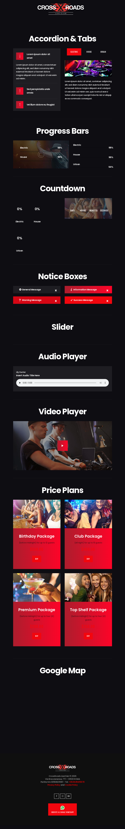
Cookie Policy (71, 787)
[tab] (74, 52)
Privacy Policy (53, 787)
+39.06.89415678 (76, 784)
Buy (36, 560)
